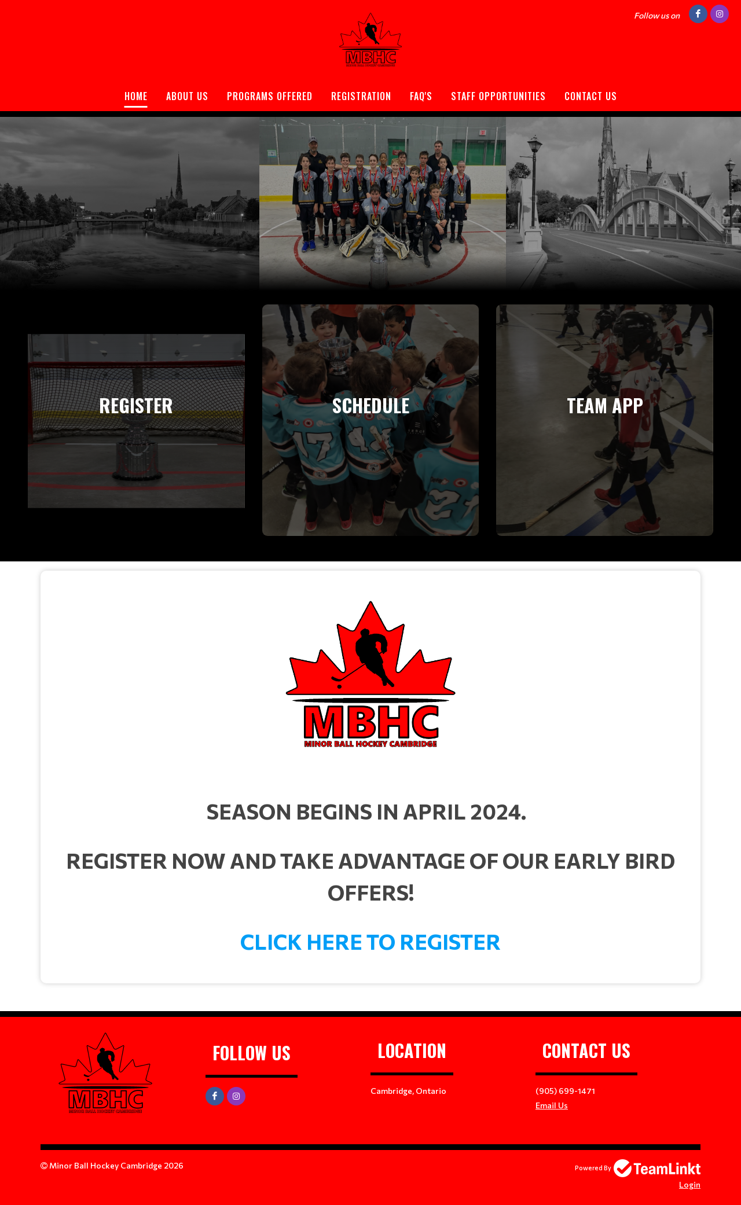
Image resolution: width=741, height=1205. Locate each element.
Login (689, 1184)
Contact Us (590, 96)
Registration (361, 96)
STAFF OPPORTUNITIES (498, 96)
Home (136, 96)
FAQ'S (421, 96)
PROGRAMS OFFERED (270, 96)
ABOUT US (187, 96)
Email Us (551, 1105)
